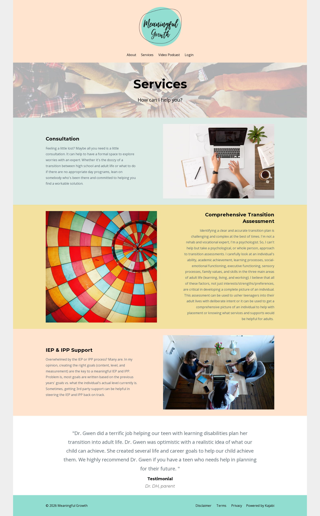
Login (189, 54)
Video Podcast (169, 54)
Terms (221, 505)
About (131, 54)
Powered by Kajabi (260, 505)
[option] (160, 455)
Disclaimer (203, 505)
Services (147, 54)
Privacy (236, 505)
